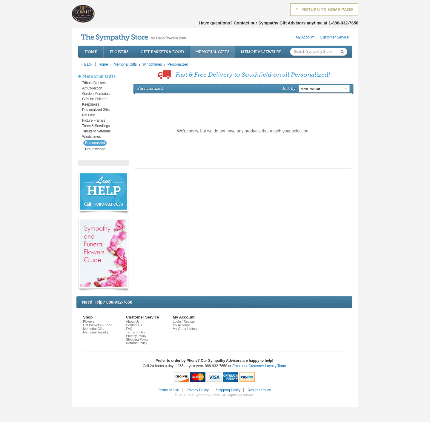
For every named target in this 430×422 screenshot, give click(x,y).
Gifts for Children (95, 99)
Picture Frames (93, 120)
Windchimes (91, 137)
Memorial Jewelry (261, 52)
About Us (132, 321)
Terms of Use (135, 332)
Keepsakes (90, 104)
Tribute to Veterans (96, 131)
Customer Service (334, 37)
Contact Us (134, 325)
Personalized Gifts (96, 110)
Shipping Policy (137, 339)
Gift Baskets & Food (162, 52)
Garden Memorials (96, 94)
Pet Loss (88, 115)
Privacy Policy (136, 336)
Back (88, 64)
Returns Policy (136, 343)
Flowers (119, 52)
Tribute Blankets (94, 83)
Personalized (95, 143)
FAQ (129, 328)
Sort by (289, 88)
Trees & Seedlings (96, 126)
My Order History (185, 328)
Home (91, 52)
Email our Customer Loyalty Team (259, 366)
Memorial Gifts (212, 52)
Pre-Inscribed (95, 149)
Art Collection (92, 88)
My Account (305, 37)
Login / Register (184, 321)
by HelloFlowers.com (133, 37)
